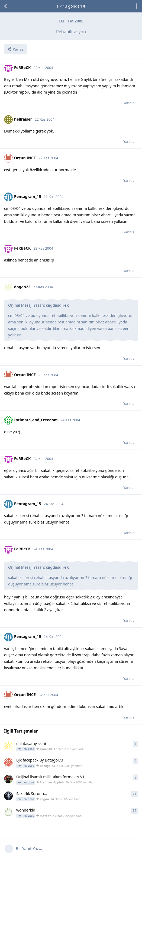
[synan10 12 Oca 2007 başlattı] (8, 745)
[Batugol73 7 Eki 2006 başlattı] (8, 762)
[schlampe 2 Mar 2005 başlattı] (8, 812)
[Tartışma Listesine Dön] (5, 6)
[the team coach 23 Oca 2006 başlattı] (8, 779)
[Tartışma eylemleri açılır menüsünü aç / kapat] (136, 6)
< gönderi (70, 6)
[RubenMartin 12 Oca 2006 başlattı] (8, 796)
